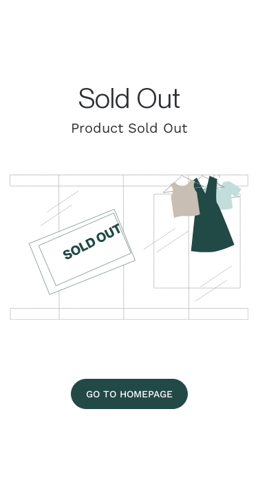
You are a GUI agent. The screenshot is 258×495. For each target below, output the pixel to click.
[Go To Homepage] (129, 394)
